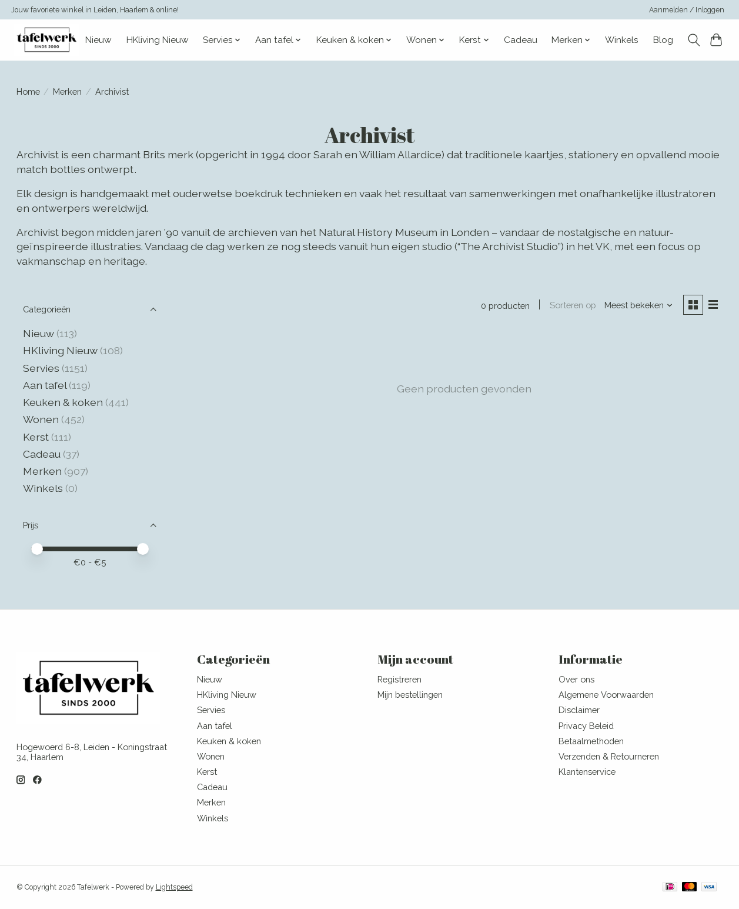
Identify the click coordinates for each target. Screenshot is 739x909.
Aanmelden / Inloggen (686, 10)
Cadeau (520, 40)
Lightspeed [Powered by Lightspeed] (174, 887)
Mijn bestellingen (410, 695)
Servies (41, 368)
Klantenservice (587, 772)
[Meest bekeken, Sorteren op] (638, 305)
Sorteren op (572, 305)
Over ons (576, 679)
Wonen (41, 419)
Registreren (399, 679)
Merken (67, 91)
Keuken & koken (63, 402)
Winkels (621, 40)
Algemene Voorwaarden (606, 695)
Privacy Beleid (586, 726)
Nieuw (98, 40)
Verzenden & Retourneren (609, 756)
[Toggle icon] (693, 40)
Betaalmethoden (591, 741)
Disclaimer (579, 710)
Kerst (37, 437)
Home (28, 91)
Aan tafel (46, 385)
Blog (663, 40)
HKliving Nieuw (157, 40)
